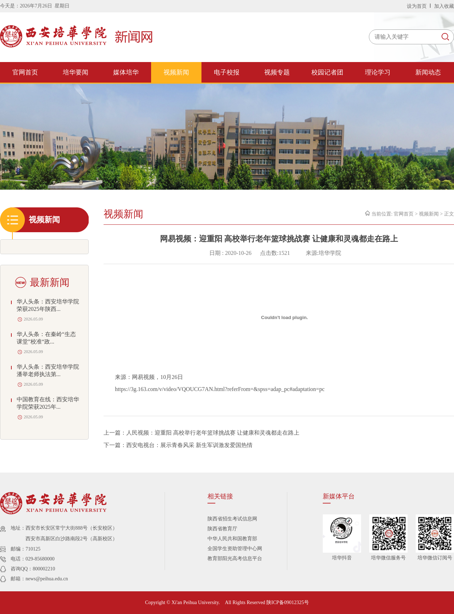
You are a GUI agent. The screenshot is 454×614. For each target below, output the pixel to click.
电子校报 (226, 72)
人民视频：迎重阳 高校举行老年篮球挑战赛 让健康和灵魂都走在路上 (212, 433)
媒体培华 (126, 72)
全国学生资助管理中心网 (234, 548)
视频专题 (277, 72)
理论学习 (378, 72)
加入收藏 (444, 6)
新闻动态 (428, 72)
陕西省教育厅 (222, 528)
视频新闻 (176, 72)
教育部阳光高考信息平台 (234, 558)
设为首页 (417, 6)
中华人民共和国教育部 (232, 538)
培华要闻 (75, 72)
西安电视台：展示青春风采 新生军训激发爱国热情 (189, 445)
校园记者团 (327, 72)
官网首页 (25, 72)
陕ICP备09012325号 (287, 602)
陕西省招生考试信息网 (232, 518)
